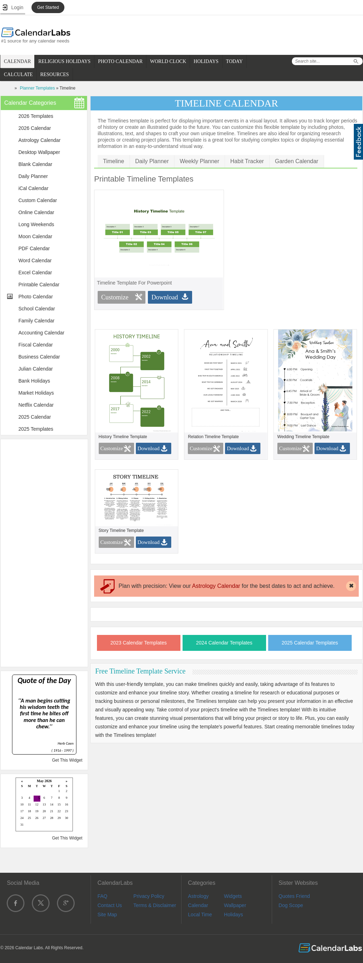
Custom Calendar (37, 200)
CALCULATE (18, 74)
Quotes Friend (294, 896)
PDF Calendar (34, 248)
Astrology (198, 896)
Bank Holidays (34, 381)
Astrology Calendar (39, 140)
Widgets (233, 896)
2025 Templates (35, 429)
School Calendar (36, 308)
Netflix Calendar (36, 405)
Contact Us (109, 905)
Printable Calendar (38, 284)
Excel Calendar (35, 272)
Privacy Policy (148, 896)
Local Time (200, 914)
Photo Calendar (35, 296)
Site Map (107, 914)
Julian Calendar (35, 369)
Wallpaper (235, 905)
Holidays (233, 914)
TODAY (234, 61)
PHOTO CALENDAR (120, 61)
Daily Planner (33, 176)
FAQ (102, 896)
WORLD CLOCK (168, 61)
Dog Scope (290, 905)
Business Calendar (39, 357)
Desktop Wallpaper (39, 152)
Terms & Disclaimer (154, 905)
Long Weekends (36, 224)
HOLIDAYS (206, 61)
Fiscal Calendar (35, 345)
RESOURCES (54, 74)
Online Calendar (36, 212)
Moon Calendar (35, 236)
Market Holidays (36, 393)
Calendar (198, 905)
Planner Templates (37, 88)
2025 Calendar (34, 417)
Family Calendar (36, 320)
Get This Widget (67, 760)
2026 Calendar (34, 128)
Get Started (48, 7)
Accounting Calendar (41, 333)
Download (164, 297)
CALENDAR (17, 61)
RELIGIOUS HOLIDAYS (64, 61)
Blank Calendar (35, 164)
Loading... (44, 805)
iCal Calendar (33, 188)
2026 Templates (35, 116)
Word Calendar (35, 260)
